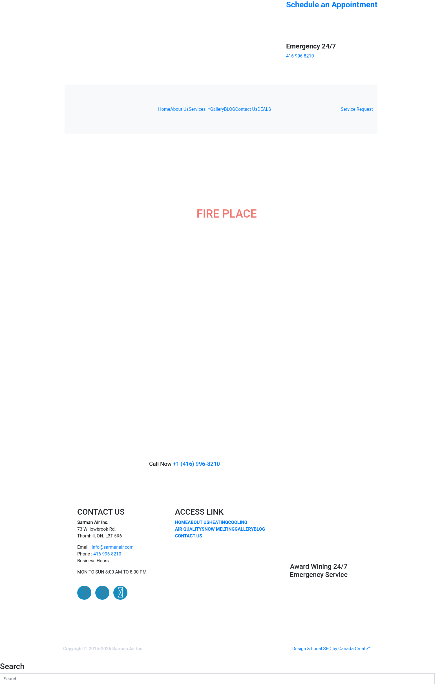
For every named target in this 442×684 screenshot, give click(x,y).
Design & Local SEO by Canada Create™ (331, 648)
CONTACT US (188, 536)
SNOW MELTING (218, 529)
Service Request (357, 109)
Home (164, 109)
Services (198, 109)
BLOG (229, 109)
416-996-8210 (107, 554)
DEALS (264, 109)
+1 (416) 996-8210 (196, 464)
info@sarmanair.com (113, 547)
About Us (179, 109)
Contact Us (246, 109)
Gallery (217, 109)
